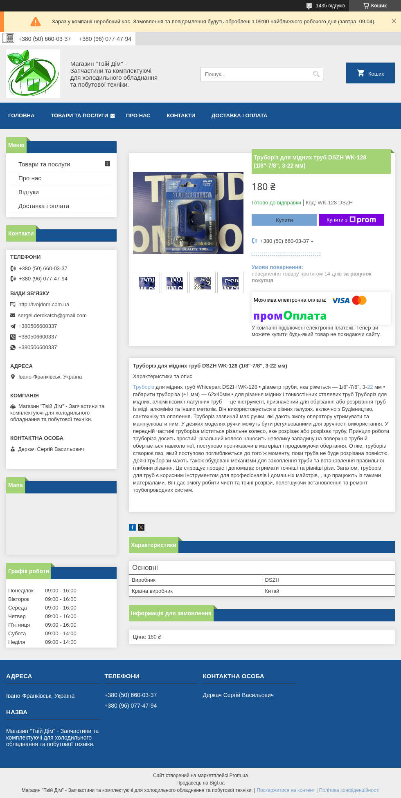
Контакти (181, 115)
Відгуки (28, 191)
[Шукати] (316, 74)
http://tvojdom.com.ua (43, 304)
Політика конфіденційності (349, 790)
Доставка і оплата (239, 115)
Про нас (138, 115)
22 (370, 387)
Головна (21, 115)
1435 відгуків (330, 6)
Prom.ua (239, 775)
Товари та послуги (79, 115)
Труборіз (143, 387)
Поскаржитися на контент (286, 790)
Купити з (351, 220)
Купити (284, 220)
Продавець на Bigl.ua (200, 783)
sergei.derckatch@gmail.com (52, 315)
